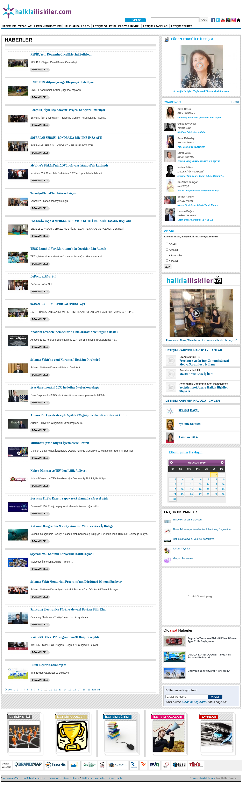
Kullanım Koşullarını (194, 702)
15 (69, 689)
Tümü (235, 101)
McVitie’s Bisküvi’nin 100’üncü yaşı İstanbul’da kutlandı (69, 165)
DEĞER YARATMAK (187, 215)
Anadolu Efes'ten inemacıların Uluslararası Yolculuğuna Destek (74, 332)
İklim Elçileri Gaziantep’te (48, 665)
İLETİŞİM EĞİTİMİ (117, 716)
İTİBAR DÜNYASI (185, 157)
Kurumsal (53, 778)
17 (79, 689)
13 (60, 689)
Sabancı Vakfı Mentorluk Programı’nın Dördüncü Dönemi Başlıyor (76, 582)
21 (208, 489)
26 (191, 494)
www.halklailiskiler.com (203, 778)
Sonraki (95, 689)
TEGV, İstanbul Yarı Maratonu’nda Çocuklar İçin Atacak (68, 249)
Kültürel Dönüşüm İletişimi (191, 132)
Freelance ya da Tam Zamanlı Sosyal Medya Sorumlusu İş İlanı (204, 362)
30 (223, 494)
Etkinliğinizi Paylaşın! (186, 452)
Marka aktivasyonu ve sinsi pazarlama (193, 539)
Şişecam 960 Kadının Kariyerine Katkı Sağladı (62, 554)
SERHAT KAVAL (188, 410)
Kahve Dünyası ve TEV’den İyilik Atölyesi (58, 471)
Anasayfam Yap (11, 778)
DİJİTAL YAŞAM (185, 201)
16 (74, 689)
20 (200, 489)
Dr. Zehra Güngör (187, 182)
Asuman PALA (188, 437)
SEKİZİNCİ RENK (185, 142)
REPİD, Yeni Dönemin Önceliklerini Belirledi (61, 54)
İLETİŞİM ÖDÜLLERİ (71, 716)
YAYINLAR (208, 716)
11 (50, 689)
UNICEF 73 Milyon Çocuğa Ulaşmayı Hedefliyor (62, 82)
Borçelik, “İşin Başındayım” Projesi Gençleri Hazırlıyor (67, 110)
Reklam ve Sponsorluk (93, 778)
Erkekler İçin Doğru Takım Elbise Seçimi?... (200, 176)
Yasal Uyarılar (116, 778)
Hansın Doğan (185, 211)
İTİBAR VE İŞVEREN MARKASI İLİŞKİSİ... (199, 161)
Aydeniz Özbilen (189, 424)
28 (208, 494)
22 (215, 489)
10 (174, 484)
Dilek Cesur (184, 109)
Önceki (8, 689)
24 (174, 494)
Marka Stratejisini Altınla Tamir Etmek (197, 205)
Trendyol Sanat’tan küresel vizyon (53, 193)
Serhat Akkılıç (185, 196)
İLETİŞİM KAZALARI (167, 716)
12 (55, 689)
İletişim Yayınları (182, 548)
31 (174, 499)
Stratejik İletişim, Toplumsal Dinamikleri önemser (201, 91)
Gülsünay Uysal (186, 123)
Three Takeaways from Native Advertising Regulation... (203, 529)
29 (215, 494)
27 (200, 494)
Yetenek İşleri (184, 128)
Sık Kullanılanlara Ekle (34, 778)
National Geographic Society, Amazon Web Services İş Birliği (71, 526)
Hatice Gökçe (185, 167)
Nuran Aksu (184, 152)
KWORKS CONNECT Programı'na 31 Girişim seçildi (64, 637)
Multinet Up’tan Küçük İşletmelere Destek (59, 443)
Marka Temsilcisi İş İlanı (196, 374)
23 (223, 489)
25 (182, 494)
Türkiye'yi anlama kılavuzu (187, 519)
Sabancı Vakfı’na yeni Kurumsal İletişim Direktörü (65, 360)
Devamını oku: (40, 69)
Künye (75, 778)
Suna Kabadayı (186, 138)
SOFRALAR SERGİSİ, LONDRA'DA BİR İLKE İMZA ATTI (66, 138)
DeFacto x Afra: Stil (43, 276)
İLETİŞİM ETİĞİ (19, 716)
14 (65, 689)
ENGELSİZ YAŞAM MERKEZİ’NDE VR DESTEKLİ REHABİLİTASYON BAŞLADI (80, 221)
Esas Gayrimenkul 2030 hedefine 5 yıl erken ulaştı (64, 387)
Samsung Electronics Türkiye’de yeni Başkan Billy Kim (68, 609)
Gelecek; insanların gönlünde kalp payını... (200, 117)
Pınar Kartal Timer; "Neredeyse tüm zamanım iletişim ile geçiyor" (201, 340)
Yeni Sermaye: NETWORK (191, 147)
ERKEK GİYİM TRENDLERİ (190, 172)
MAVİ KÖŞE (183, 186)
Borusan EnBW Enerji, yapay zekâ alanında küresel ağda (69, 498)
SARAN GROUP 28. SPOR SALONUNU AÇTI (58, 304)
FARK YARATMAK (186, 113)
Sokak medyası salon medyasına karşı (198, 190)
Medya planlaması (183, 558)
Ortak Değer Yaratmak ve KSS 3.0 (195, 220)
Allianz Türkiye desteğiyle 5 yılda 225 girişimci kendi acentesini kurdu (78, 415)
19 (89, 689)
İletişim (65, 778)
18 (84, 689)
